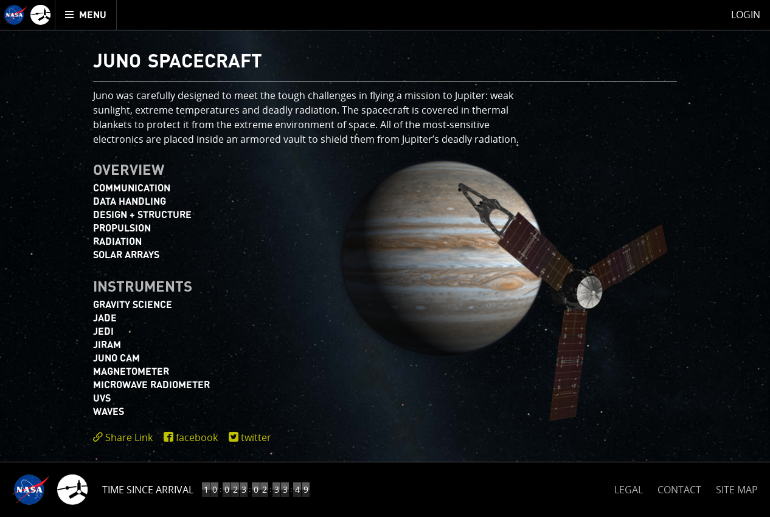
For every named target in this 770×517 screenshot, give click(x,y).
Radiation (117, 242)
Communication (131, 188)
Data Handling (129, 202)
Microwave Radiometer (151, 385)
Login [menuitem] (745, 14)
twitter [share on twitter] (256, 437)
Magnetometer (131, 372)
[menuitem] (86, 15)
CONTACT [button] (679, 489)
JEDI (103, 332)
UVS (102, 398)
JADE (105, 318)
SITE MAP (737, 489)
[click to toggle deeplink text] (125, 438)
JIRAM (107, 345)
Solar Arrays (126, 255)
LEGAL (628, 487)
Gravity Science (132, 305)
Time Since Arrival (147, 490)
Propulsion (122, 228)
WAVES (108, 412)
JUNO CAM (116, 358)
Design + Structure (142, 215)
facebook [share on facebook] (197, 437)
